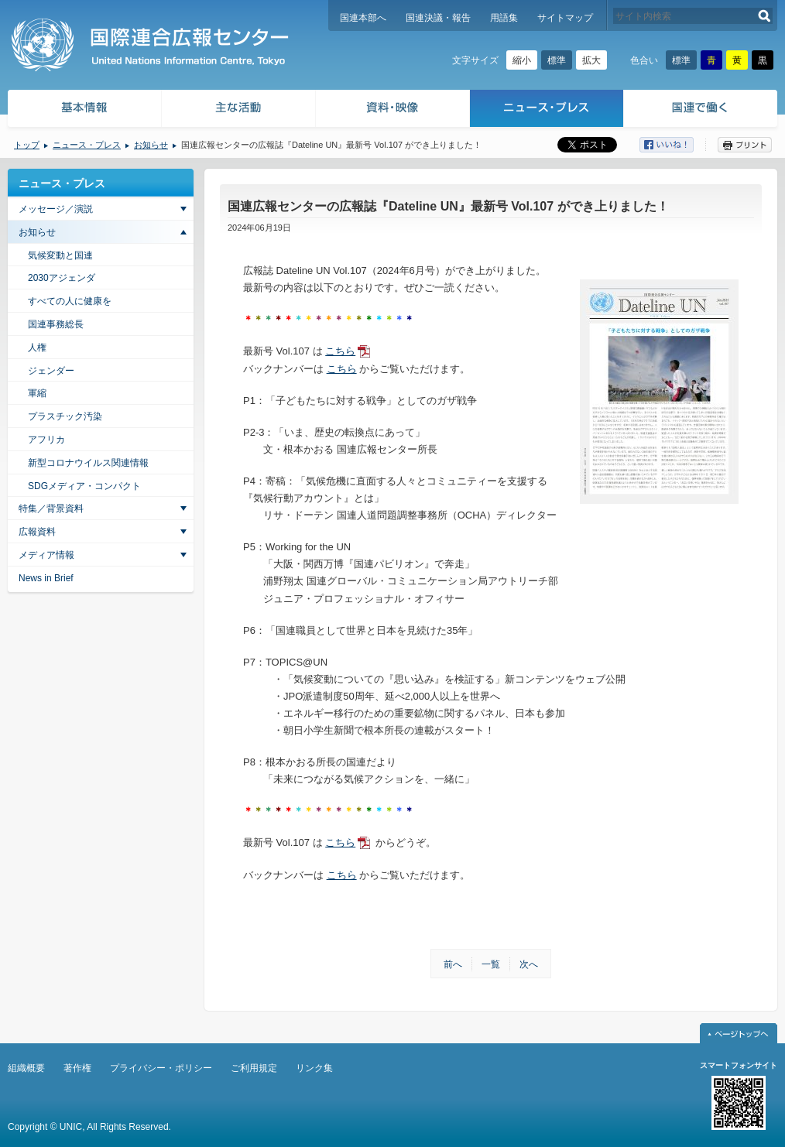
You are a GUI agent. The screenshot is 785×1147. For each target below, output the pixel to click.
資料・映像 (393, 110)
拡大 (591, 60)
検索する (764, 16)
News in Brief (46, 578)
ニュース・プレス (547, 110)
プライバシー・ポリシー (161, 1068)
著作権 (77, 1068)
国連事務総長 (56, 324)
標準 (556, 60)
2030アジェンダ (61, 277)
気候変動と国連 (60, 255)
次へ (528, 964)
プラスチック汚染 (65, 416)
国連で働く (702, 110)
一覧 (491, 964)
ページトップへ (738, 1033)
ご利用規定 (254, 1068)
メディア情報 (46, 555)
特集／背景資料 (51, 508)
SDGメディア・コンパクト (84, 486)
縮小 (521, 60)
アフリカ (46, 439)
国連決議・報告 (438, 17)
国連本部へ (363, 17)
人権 (37, 347)
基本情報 (83, 110)
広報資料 (37, 531)
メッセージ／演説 (56, 209)
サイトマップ (565, 17)
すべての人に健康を (69, 301)
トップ (26, 144)
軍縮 (37, 393)
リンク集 (314, 1068)
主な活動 (239, 110)
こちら (340, 351)
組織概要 (26, 1068)
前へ (453, 964)
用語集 (504, 17)
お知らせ (151, 144)
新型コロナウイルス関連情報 (88, 462)
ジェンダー (51, 370)
